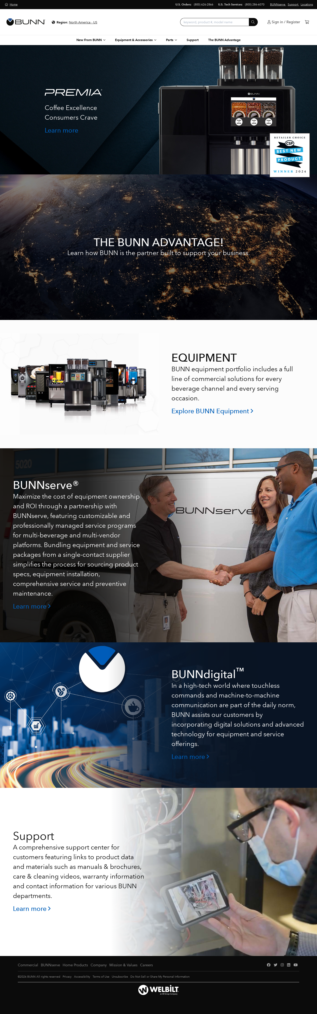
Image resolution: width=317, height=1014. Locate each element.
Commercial (28, 965)
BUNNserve (50, 965)
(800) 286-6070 (254, 4)
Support (193, 40)
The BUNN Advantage (224, 40)
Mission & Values (123, 965)
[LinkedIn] (288, 965)
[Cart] (307, 22)
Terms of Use (101, 976)
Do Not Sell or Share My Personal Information (160, 976)
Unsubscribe (120, 976)
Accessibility (82, 976)
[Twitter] (275, 965)
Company (99, 965)
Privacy (67, 976)
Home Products (75, 965)
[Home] (11, 4)
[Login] (284, 22)
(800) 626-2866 (203, 4)
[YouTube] (296, 965)
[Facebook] (269, 965)
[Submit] (253, 22)
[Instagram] (282, 965)
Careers (146, 965)
